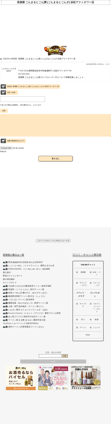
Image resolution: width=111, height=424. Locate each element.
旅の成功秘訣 (9, 279)
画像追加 (3, 156)
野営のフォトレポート (13, 275)
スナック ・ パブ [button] (94, 284)
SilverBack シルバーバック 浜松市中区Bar (21, 323)
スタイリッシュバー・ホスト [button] (94, 307)
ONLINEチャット (88, 264)
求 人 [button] (80, 319)
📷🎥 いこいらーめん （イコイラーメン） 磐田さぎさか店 (28, 265)
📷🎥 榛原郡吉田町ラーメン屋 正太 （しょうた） (24, 296)
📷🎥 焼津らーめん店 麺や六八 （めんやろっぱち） (25, 292)
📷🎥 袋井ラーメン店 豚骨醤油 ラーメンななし (23, 326)
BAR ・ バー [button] (94, 273)
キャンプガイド (10, 282)
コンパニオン (95, 294)
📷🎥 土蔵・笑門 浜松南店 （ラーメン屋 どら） (24, 306)
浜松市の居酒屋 (10, 58)
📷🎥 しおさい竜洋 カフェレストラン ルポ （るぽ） (26, 309)
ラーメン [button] (81, 327)
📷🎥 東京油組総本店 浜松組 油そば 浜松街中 (23, 262)
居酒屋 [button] (81, 272)
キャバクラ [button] (81, 305)
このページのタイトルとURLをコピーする (53, 241)
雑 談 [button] (94, 319)
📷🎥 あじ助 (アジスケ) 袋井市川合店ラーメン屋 (24, 316)
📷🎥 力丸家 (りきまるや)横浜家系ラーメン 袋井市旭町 (27, 286)
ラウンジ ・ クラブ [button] (81, 284)
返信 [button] (102, 64)
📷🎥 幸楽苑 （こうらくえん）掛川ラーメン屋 (23, 289)
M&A (88, 335)
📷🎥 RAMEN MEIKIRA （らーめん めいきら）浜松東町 (26, 269)
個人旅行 (7, 272)
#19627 (107, 64)
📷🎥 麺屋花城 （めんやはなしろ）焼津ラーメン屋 (25, 303)
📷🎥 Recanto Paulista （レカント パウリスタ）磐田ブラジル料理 (32, 313)
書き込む (55, 163)
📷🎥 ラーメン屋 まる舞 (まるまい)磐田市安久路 (24, 320)
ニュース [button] (94, 327)
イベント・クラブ (81, 294)
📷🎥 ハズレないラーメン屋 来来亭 (18, 299)
